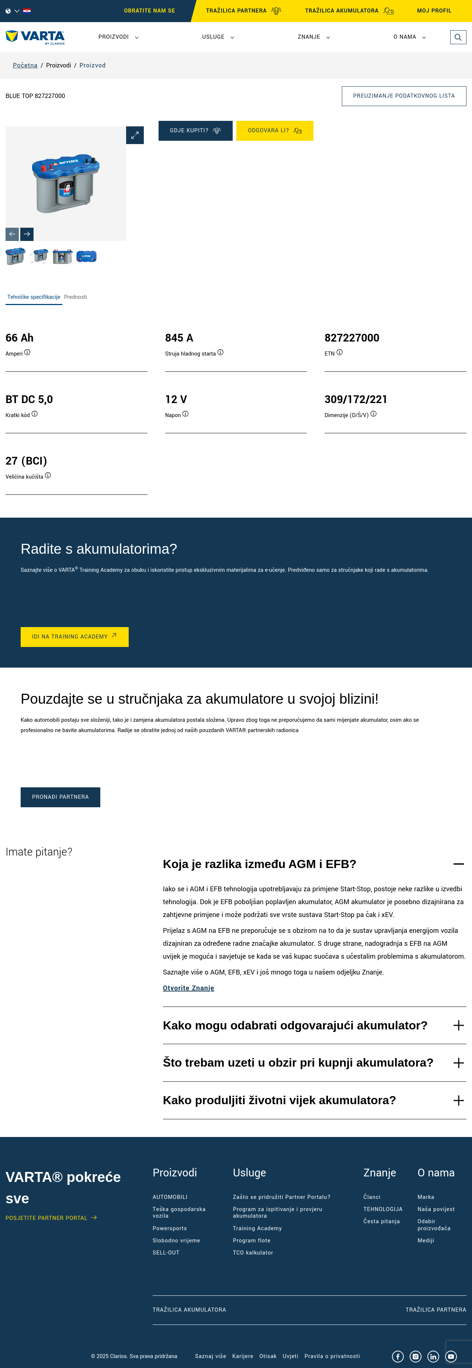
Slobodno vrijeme (176, 1241)
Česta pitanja (382, 1221)
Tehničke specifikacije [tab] (33, 297)
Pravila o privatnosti (332, 1356)
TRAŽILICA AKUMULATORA (349, 11)
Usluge (213, 37)
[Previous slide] (12, 234)
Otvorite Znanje (189, 988)
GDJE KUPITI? (195, 130)
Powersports (170, 1228)
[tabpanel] (236, 405)
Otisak (268, 1356)
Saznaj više (210, 1356)
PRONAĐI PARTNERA (60, 797)
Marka (425, 1197)
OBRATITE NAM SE (150, 11)
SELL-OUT (166, 1253)
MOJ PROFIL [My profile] (441, 11)
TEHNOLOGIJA (383, 1209)
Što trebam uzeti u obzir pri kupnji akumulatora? (298, 1062)
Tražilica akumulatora (189, 1310)
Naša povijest (436, 1209)
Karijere (243, 1356)
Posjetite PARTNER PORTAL (46, 1218)
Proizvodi (113, 37)
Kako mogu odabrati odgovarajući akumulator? (295, 1025)
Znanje (309, 37)
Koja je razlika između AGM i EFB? (260, 864)
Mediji (425, 1241)
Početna (25, 65)
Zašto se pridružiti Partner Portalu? (282, 1197)
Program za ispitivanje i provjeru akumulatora (278, 1213)
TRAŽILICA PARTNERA (244, 11)
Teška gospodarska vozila (179, 1213)
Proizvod (92, 65)
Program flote (252, 1241)
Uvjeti (291, 1356)
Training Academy (257, 1228)
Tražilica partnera (436, 1310)
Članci (372, 1197)
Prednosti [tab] (75, 297)
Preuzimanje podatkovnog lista (404, 96)
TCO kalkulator (253, 1253)
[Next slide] (27, 234)
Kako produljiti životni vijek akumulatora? (279, 1100)
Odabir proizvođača (434, 1225)
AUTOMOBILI (170, 1197)
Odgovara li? (275, 130)
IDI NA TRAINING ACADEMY (70, 637)
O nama (405, 37)
